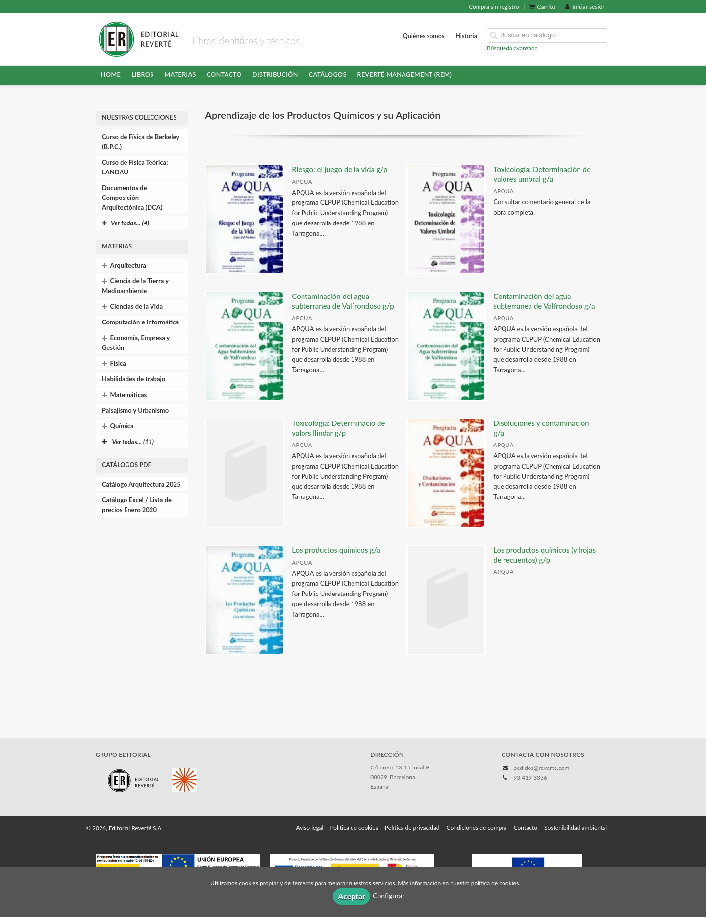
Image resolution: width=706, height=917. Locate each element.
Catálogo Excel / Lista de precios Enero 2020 (137, 505)
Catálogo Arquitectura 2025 (141, 484)
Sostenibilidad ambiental (575, 827)
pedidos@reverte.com (541, 767)
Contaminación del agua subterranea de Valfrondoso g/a (544, 301)
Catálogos (328, 74)
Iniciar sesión (585, 6)
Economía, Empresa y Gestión (136, 341)
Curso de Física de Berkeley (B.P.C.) (140, 141)
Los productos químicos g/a (336, 549)
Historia (466, 36)
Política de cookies (354, 827)
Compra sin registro (494, 6)
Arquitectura (124, 265)
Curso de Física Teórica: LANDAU (135, 167)
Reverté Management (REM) (404, 74)
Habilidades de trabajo (133, 379)
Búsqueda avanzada (512, 47)
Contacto (224, 74)
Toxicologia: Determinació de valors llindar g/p (338, 428)
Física (114, 363)
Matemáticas (124, 394)
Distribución (275, 74)
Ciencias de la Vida (132, 306)
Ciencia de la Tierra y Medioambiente (135, 285)
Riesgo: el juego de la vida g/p (339, 169)
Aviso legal (309, 827)
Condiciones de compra (477, 827)
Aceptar (351, 896)
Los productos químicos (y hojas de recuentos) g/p (544, 554)
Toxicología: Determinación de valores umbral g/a (542, 174)
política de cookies (495, 883)
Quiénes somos (424, 36)
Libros (142, 74)
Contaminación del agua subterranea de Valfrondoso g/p (343, 301)
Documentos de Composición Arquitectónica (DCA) (132, 197)
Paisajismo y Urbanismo (135, 410)
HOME (111, 74)
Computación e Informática (140, 322)
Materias (180, 74)
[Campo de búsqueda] (547, 35)
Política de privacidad (412, 827)
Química (118, 426)
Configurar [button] (388, 896)
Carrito (542, 6)
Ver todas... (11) (128, 442)
